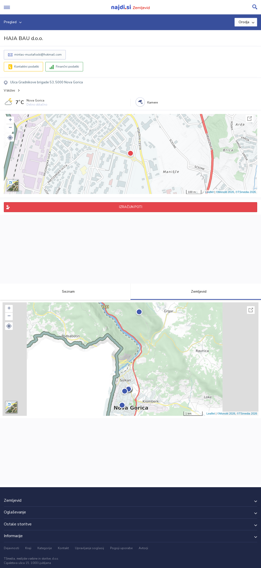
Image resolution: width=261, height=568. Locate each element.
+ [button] (10, 120)
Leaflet (209, 191)
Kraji (28, 548)
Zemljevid (195, 291)
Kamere (152, 102)
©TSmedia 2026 (246, 191)
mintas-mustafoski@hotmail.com (38, 55)
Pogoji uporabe (121, 548)
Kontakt (63, 548)
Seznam (65, 291)
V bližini (9, 90)
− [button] (10, 128)
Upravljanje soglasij (89, 548)
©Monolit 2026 (225, 191)
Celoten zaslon (249, 118)
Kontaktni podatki (26, 66)
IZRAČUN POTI (130, 207)
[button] (10, 137)
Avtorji (143, 548)
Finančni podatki (67, 66)
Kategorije (44, 548)
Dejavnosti (11, 548)
